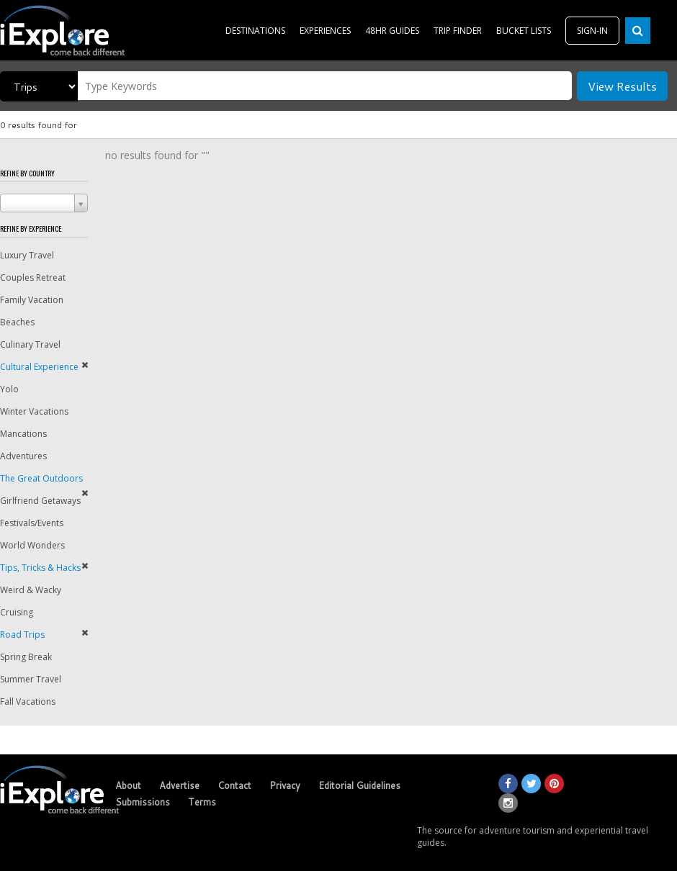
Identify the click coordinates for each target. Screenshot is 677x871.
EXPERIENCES (325, 30)
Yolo (9, 389)
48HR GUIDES (392, 30)
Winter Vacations (34, 411)
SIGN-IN (592, 30)
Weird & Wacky (30, 590)
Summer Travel (30, 679)
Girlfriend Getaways (40, 501)
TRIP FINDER (458, 30)
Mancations (23, 434)
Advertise (179, 785)
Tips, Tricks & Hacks (40, 567)
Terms (202, 801)
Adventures (23, 456)
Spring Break (26, 657)
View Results (622, 86)
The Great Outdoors (41, 478)
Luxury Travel (27, 255)
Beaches (17, 322)
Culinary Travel (30, 344)
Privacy (284, 785)
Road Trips (22, 634)
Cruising (16, 612)
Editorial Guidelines (359, 785)
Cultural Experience (39, 367)
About (128, 785)
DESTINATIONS (255, 30)
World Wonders (32, 545)
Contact (234, 785)
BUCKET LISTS (523, 30)
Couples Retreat (33, 277)
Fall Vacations (27, 701)
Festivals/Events (31, 523)
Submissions (142, 801)
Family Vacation (31, 300)
